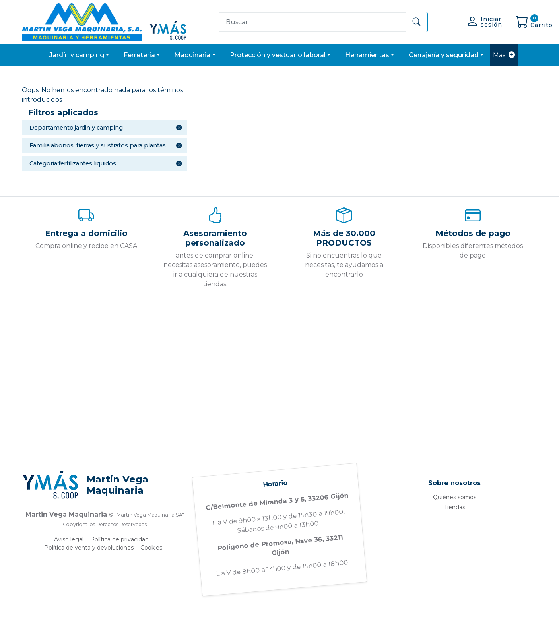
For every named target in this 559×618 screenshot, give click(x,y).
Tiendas (454, 507)
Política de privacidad (119, 539)
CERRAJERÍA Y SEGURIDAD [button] (444, 55)
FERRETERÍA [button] (139, 55)
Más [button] (504, 55)
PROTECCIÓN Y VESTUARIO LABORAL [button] (278, 55)
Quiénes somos (454, 497)
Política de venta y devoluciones (89, 547)
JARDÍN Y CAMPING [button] (76, 55)
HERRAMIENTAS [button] (367, 55)
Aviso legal (68, 539)
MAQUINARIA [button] (192, 55)
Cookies (151, 547)
